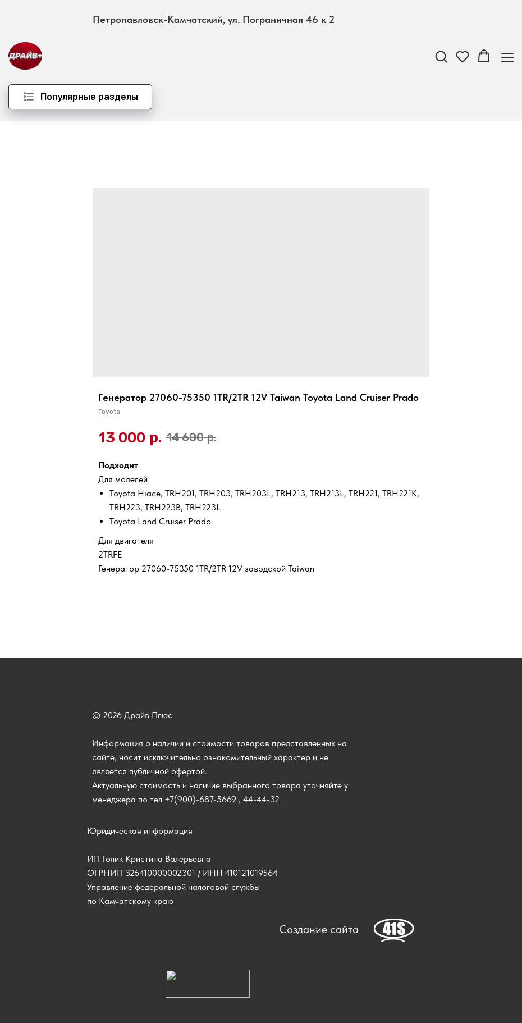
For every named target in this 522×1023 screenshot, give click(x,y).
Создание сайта (319, 929)
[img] (394, 930)
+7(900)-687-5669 (200, 799)
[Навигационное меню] (507, 57)
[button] (441, 56)
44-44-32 (261, 799)
